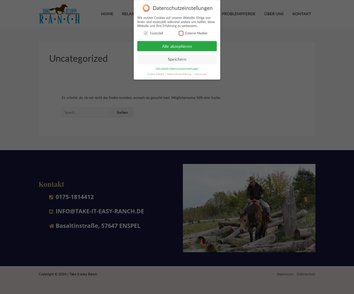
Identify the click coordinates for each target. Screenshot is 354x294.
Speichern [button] (177, 57)
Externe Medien (193, 31)
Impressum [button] (200, 72)
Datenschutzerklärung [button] (179, 72)
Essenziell (153, 31)
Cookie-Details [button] (156, 72)
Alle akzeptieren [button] (177, 44)
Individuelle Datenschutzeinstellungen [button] (177, 66)
